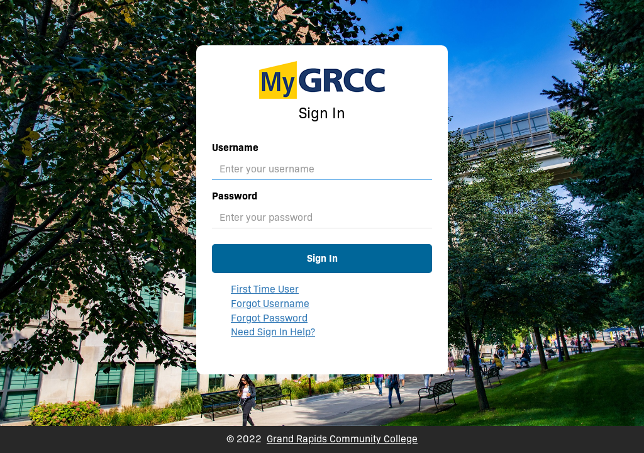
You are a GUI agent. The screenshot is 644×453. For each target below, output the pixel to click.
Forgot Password (269, 318)
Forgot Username (270, 304)
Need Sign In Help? (273, 332)
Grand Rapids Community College (342, 439)
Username (235, 148)
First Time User (265, 289)
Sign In (322, 258)
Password (234, 196)
